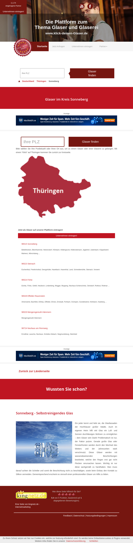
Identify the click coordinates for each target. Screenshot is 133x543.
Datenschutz (79, 516)
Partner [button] (103, 46)
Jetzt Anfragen (58, 46)
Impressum (112, 516)
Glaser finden (92, 73)
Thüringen (41, 81)
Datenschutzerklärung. (76, 541)
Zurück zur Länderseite (34, 371)
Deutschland (26, 81)
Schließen (93, 541)
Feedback (67, 516)
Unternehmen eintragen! (66, 236)
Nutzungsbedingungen (96, 516)
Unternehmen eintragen (82, 46)
